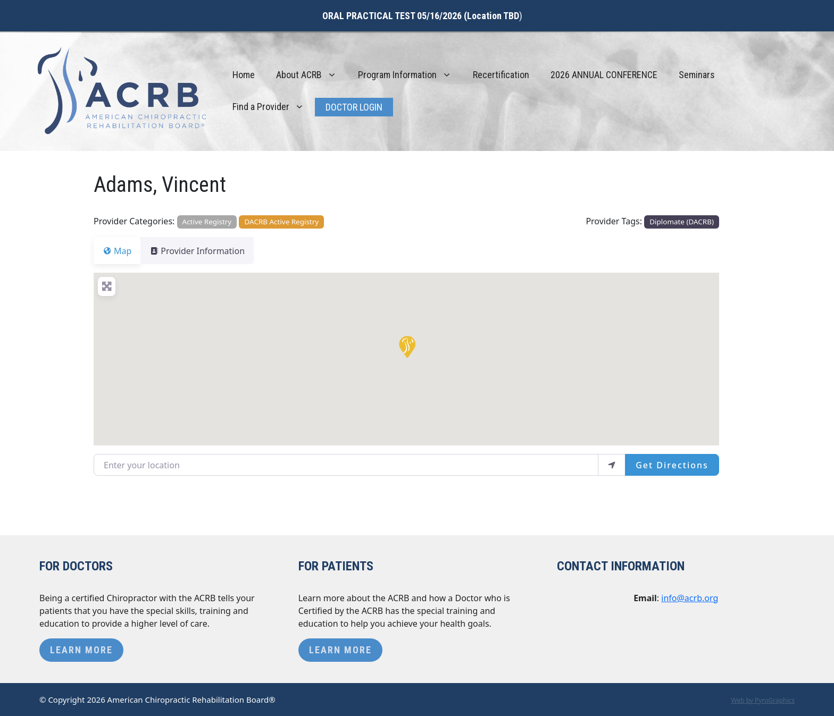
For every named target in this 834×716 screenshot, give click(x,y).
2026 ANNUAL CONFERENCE (604, 74)
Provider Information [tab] (203, 251)
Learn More (81, 649)
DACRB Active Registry (282, 221)
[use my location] (612, 464)
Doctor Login (354, 107)
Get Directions (672, 465)
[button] (406, 346)
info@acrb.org (689, 598)
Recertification (501, 74)
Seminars (697, 74)
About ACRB (311, 75)
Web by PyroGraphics (763, 700)
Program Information (410, 75)
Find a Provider (273, 107)
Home (243, 74)
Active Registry (207, 221)
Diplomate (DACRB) (681, 221)
